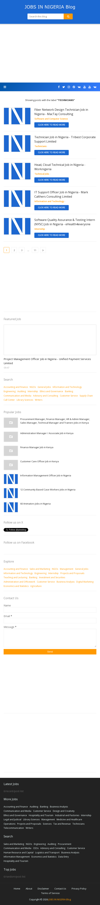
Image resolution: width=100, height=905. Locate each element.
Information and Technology (67, 387)
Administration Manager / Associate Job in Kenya (46, 433)
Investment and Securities (52, 577)
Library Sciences (25, 399)
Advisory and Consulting (45, 395)
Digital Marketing (84, 581)
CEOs (36, 848)
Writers (38, 399)
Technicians (78, 823)
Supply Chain (86, 395)
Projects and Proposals (72, 573)
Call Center (9, 399)
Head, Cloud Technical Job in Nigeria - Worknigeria (59, 167)
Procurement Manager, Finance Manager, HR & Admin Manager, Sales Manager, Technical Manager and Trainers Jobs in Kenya (55, 420)
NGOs (33, 387)
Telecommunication (14, 827)
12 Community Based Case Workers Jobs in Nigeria (47, 489)
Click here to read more (51, 124)
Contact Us (60, 888)
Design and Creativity (64, 811)
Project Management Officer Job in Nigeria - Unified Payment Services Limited (47, 361)
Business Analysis (66, 581)
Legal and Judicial (12, 819)
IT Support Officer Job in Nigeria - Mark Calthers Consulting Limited (61, 194)
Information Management (17, 856)
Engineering (10, 391)
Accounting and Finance (16, 387)
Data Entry (63, 856)
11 (35, 250)
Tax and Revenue (62, 823)
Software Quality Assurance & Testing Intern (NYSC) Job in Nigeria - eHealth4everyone (64, 222)
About (29, 888)
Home (17, 888)
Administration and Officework (19, 581)
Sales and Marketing (40, 568)
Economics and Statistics (16, 586)
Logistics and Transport (47, 852)
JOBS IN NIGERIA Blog (59, 899)
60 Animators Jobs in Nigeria (35, 503)
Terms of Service (50, 893)
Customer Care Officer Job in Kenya (39, 461)
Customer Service (69, 395)
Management (66, 568)
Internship (33, 391)
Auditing (21, 391)
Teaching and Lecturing (15, 577)
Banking (69, 391)
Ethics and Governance (51, 391)
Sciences (47, 823)
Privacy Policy (79, 888)
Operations (9, 823)
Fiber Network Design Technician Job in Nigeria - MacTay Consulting (61, 112)
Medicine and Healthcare (69, 819)
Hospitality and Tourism (41, 815)
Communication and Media (17, 395)
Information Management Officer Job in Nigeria (45, 475)
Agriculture (36, 586)
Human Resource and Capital (18, 852)
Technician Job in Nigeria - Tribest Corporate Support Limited (65, 139)
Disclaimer (43, 888)
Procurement (64, 844)
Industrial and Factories (67, 815)
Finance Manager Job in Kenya (36, 447)
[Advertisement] (50, 53)
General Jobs (44, 387)
